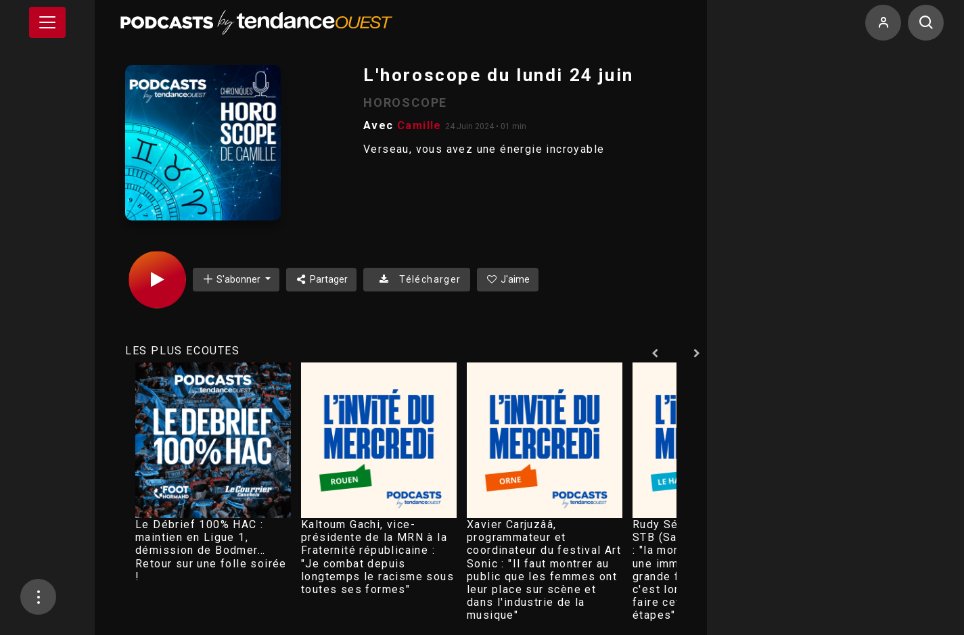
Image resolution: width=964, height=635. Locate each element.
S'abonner (232, 279)
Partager (321, 279)
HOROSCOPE (405, 102)
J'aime (508, 279)
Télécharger (416, 279)
